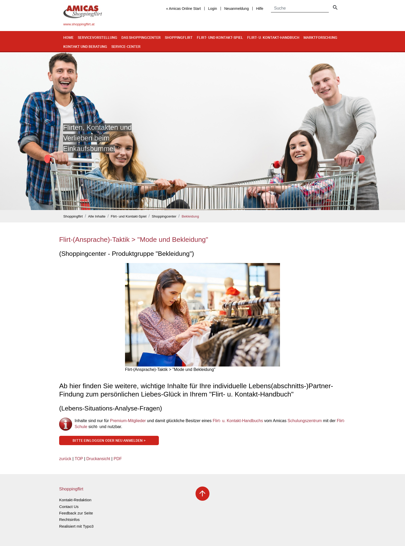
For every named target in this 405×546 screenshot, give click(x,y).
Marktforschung (320, 37)
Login (212, 8)
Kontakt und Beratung (85, 46)
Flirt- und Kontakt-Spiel (220, 37)
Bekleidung (190, 216)
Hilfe (259, 8)
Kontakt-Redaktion (75, 500)
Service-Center (126, 46)
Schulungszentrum (304, 420)
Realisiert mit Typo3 (76, 526)
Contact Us (69, 506)
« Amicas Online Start (183, 8)
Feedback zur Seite (76, 513)
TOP (79, 459)
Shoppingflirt (179, 37)
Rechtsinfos (69, 519)
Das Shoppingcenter (141, 37)
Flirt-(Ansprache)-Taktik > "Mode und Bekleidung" (133, 239)
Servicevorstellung (97, 37)
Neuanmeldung (236, 8)
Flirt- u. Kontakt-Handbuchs (238, 420)
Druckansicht (98, 459)
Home (68, 37)
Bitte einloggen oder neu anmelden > (109, 440)
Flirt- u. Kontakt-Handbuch (273, 37)
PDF (118, 459)
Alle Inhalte (96, 216)
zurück (65, 459)
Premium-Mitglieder (128, 420)
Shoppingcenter (164, 216)
